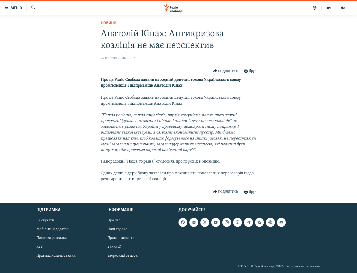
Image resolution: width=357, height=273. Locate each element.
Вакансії (114, 247)
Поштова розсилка (51, 238)
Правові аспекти (121, 238)
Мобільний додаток (52, 229)
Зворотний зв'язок (122, 256)
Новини (108, 23)
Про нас (113, 221)
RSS (39, 247)
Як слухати (45, 221)
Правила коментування (56, 256)
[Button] (225, 71)
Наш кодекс (117, 229)
